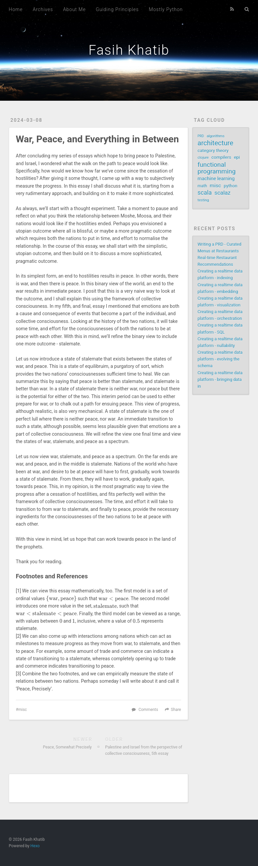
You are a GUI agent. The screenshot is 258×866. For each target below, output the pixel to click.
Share (176, 709)
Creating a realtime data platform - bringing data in (220, 379)
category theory (213, 150)
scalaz (222, 193)
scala (205, 192)
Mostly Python (166, 9)
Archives (43, 9)
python (230, 185)
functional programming (216, 168)
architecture (215, 143)
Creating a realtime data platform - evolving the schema (220, 359)
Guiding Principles (117, 9)
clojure (203, 157)
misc (22, 709)
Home (16, 9)
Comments (148, 709)
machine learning (216, 179)
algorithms (215, 136)
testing (203, 200)
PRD (201, 136)
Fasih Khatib (129, 50)
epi (237, 157)
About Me (74, 9)
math (202, 186)
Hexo (35, 846)
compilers (221, 157)
